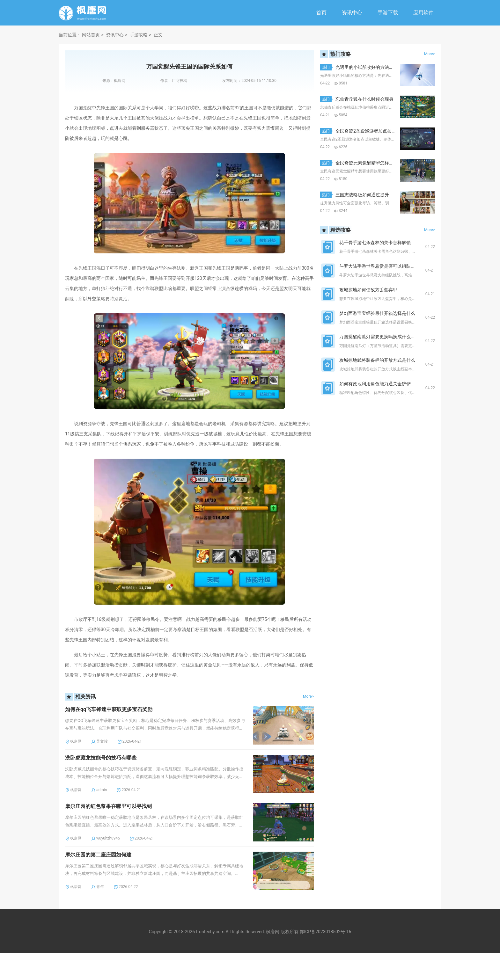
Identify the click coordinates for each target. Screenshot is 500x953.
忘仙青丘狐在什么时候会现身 (364, 99)
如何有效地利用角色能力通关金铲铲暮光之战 (384, 383)
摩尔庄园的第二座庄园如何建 (98, 855)
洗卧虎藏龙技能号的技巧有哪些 (100, 758)
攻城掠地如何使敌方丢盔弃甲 (368, 289)
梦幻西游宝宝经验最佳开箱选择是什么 (377, 313)
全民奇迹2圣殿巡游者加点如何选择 (370, 131)
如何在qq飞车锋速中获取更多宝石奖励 (108, 709)
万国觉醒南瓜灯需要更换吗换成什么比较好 (381, 336)
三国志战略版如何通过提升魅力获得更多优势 (380, 194)
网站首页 (91, 34)
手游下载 (388, 13)
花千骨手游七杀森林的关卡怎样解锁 (375, 242)
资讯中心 (352, 13)
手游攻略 (139, 34)
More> (308, 696)
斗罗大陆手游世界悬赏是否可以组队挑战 (379, 266)
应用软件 (423, 13)
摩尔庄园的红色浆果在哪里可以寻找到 (108, 806)
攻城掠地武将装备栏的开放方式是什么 (377, 360)
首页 (321, 13)
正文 (158, 34)
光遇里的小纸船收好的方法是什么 (368, 67)
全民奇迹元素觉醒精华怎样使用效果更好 (375, 162)
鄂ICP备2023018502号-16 (325, 931)
